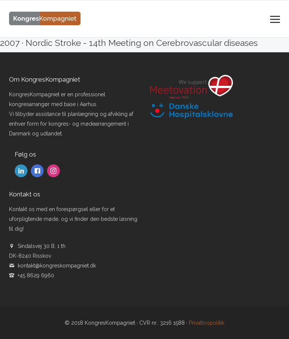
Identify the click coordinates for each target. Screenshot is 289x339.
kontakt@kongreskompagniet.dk (57, 266)
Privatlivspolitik (206, 323)
